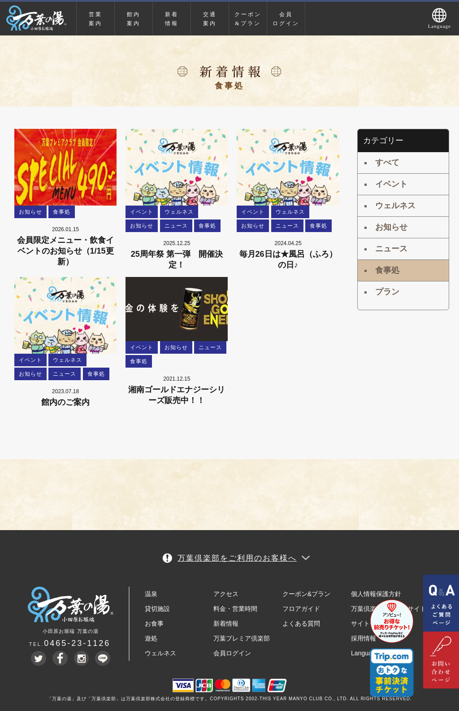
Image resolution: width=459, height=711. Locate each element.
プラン (387, 291)
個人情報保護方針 (376, 593)
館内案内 (133, 18)
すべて (387, 162)
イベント (391, 184)
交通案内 (210, 18)
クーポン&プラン (247, 18)
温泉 (151, 593)
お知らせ (391, 227)
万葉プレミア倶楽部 (241, 638)
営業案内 (95, 18)
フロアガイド (301, 608)
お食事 (154, 623)
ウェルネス (395, 205)
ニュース (391, 248)
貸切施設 (157, 608)
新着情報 (171, 18)
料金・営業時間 (235, 608)
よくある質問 (301, 623)
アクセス (225, 593)
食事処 (387, 270)
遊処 (151, 638)
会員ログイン (286, 18)
